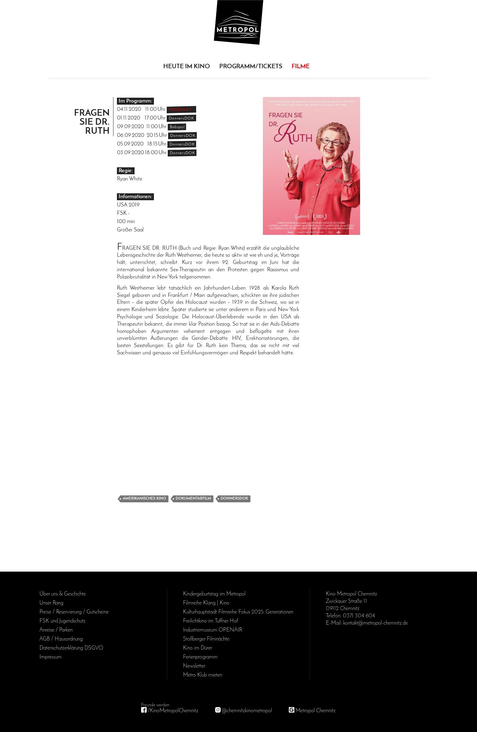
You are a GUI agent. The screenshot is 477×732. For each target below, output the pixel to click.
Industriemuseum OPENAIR (212, 630)
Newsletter (194, 666)
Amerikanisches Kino (144, 499)
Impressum (50, 657)
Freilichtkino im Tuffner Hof (210, 621)
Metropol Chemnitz (315, 711)
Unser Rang (51, 603)
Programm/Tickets (250, 66)
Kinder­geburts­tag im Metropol (214, 594)
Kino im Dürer (197, 648)
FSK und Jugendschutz (62, 621)
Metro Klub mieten (202, 675)
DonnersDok (234, 499)
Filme (301, 66)
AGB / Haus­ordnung (61, 639)
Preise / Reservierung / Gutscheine (74, 612)
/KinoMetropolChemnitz (173, 711)
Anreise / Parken (56, 630)
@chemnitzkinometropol (247, 711)
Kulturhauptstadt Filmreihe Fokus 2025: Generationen (238, 612)
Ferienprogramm (200, 657)
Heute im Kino (186, 66)
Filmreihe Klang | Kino (206, 603)
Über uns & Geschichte (62, 594)
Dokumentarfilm (193, 499)
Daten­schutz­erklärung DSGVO (71, 648)
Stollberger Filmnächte (206, 639)
